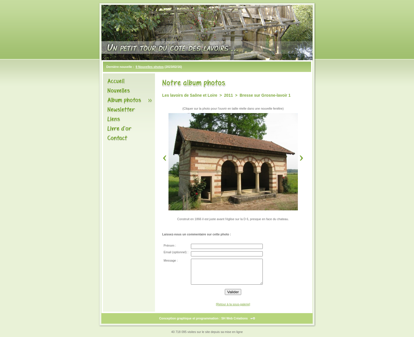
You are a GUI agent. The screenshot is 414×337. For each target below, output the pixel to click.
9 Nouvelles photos (150, 66)
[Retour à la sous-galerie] (233, 304)
